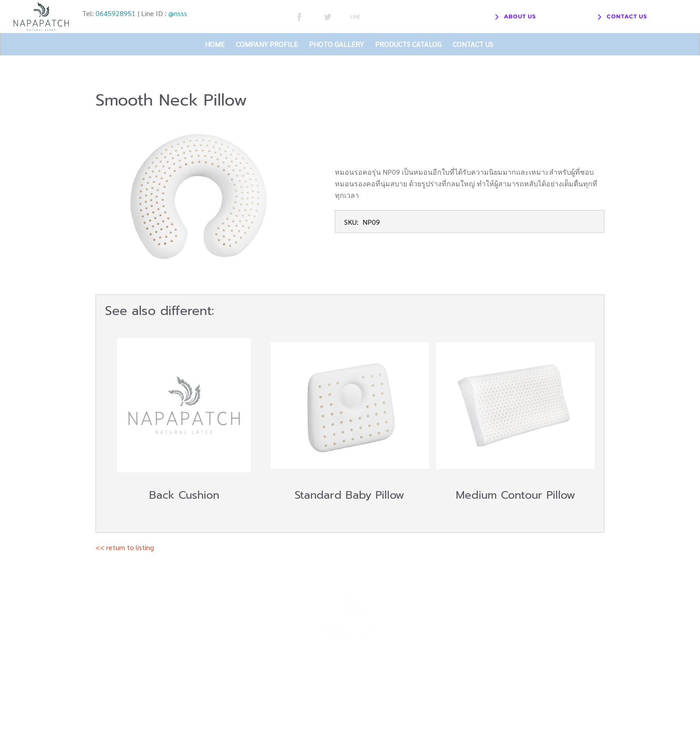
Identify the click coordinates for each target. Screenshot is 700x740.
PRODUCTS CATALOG (408, 44)
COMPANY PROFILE (267, 44)
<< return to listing (125, 547)
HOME (215, 44)
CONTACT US (473, 44)
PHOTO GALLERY (336, 44)
